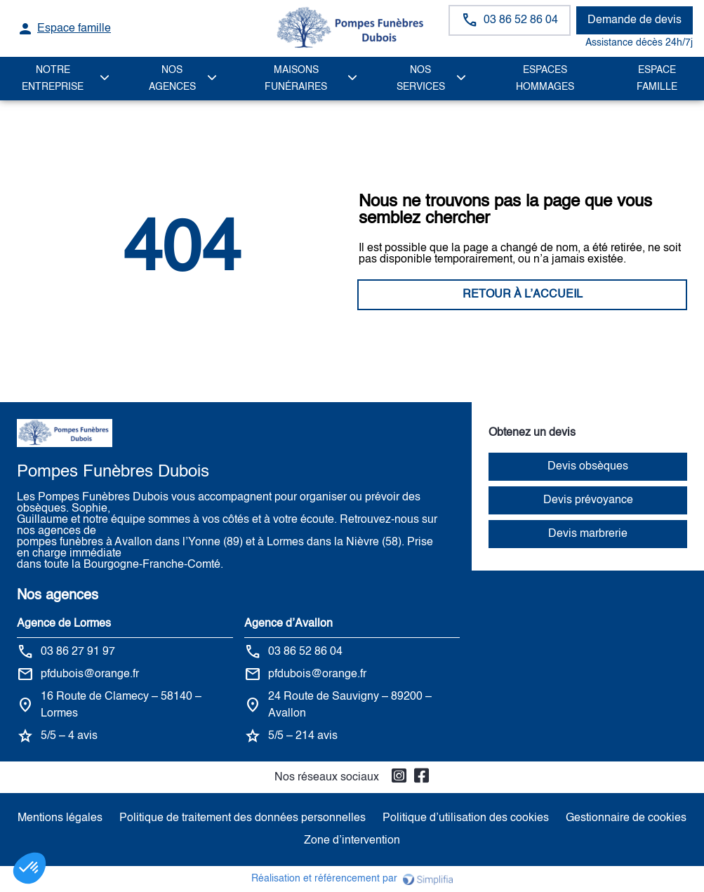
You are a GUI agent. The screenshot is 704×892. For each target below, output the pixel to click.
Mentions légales (60, 818)
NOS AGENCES (172, 78)
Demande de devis (634, 20)
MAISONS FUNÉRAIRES (296, 78)
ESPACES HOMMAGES (545, 78)
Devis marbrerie (587, 534)
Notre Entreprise (53, 78)
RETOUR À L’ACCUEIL (181, 294)
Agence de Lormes (64, 624)
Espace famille (657, 78)
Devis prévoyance (588, 500)
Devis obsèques (587, 466)
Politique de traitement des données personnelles (242, 818)
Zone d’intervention (352, 840)
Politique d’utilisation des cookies (466, 818)
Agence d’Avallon (288, 624)
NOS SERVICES (421, 78)
